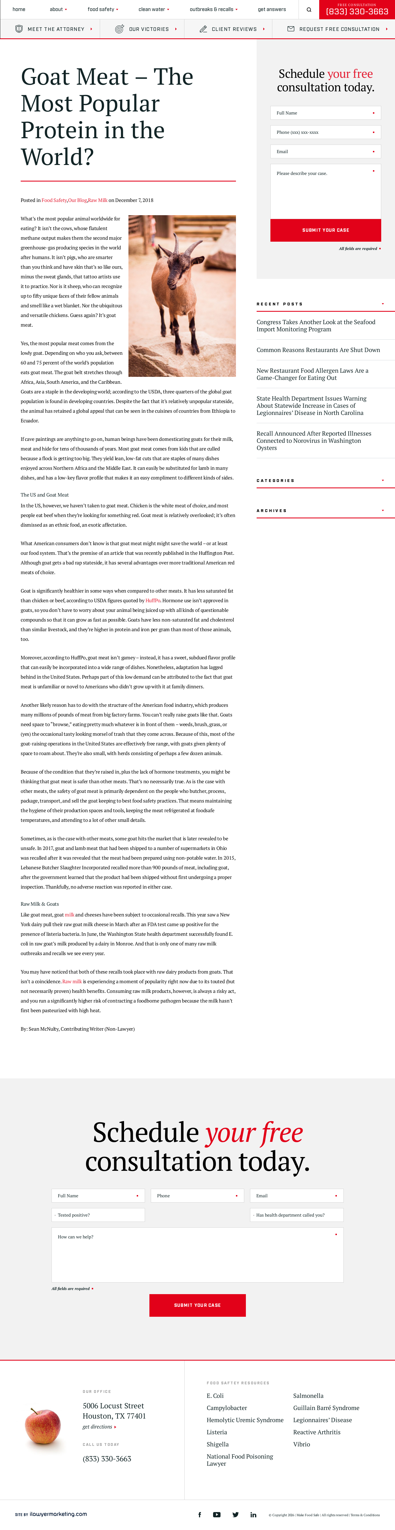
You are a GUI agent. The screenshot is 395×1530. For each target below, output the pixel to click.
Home (19, 9)
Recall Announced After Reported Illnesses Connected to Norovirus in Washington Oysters (314, 440)
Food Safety (101, 9)
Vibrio (301, 1444)
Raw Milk (98, 200)
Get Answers (272, 9)
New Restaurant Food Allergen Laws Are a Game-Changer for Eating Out (313, 374)
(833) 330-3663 (357, 12)
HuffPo (153, 600)
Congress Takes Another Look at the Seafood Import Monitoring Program (316, 325)
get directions (97, 1426)
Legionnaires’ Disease (322, 1420)
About (56, 9)
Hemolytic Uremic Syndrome (245, 1420)
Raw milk (72, 981)
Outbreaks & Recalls (211, 9)
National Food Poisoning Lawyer (240, 1460)
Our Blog (77, 200)
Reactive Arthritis (317, 1432)
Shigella (218, 1444)
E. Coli (215, 1396)
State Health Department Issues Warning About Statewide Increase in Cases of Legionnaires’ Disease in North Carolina (312, 405)
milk (69, 914)
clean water (152, 9)
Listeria (217, 1432)
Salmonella (308, 1396)
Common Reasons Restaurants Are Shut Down (318, 350)
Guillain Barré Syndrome (326, 1408)
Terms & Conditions (365, 1515)
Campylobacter (227, 1408)
